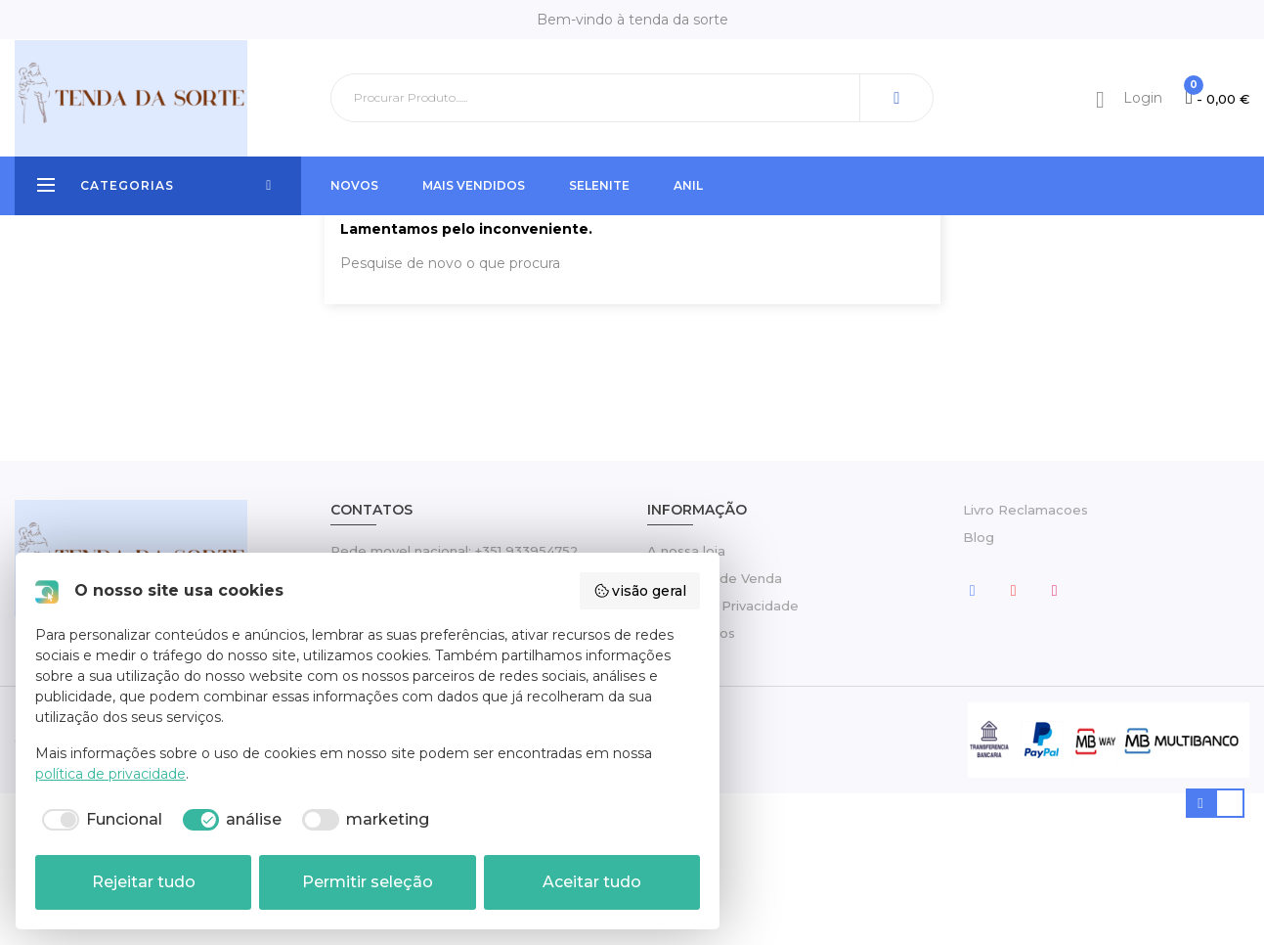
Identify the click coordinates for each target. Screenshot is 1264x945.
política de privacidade (110, 774)
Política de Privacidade (723, 757)
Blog (978, 689)
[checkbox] (98, 820)
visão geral (640, 591)
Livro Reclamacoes (1025, 661)
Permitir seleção (367, 882)
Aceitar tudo (592, 882)
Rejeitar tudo (144, 882)
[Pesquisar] (632, 97)
